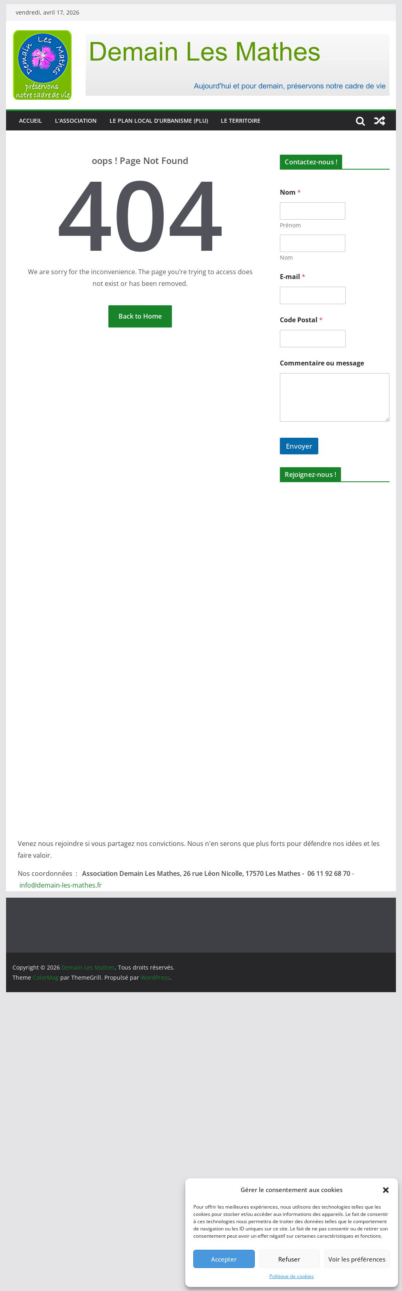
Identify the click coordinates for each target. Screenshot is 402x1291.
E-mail (292, 277)
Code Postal (301, 320)
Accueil (30, 120)
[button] (386, 1190)
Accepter (224, 1259)
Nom (286, 257)
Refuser (289, 1259)
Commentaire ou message (322, 363)
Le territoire (240, 120)
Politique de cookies (291, 1276)
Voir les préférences (356, 1259)
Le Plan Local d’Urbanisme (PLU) (159, 120)
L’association (76, 120)
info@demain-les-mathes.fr (60, 885)
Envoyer (299, 446)
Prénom (290, 225)
